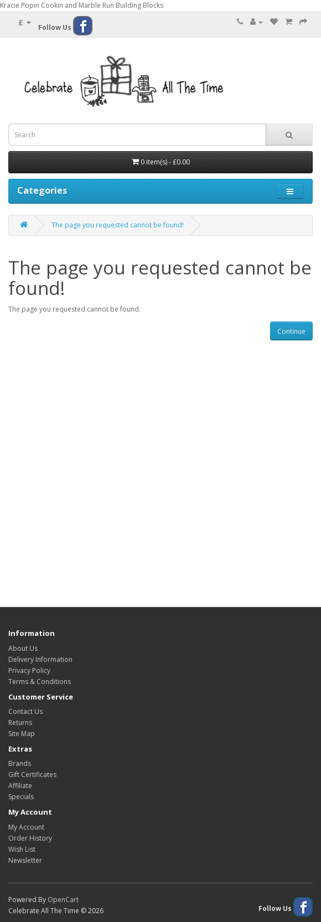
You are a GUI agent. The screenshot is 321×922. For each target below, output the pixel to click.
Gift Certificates (32, 774)
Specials (21, 796)
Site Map (21, 733)
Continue (291, 331)
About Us (23, 648)
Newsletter (25, 860)
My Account (26, 827)
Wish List (21, 849)
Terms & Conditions (39, 681)
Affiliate (20, 785)
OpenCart (63, 899)
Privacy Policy (29, 670)
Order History (30, 838)
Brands (19, 763)
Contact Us (25, 711)
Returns (20, 722)
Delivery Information (40, 659)
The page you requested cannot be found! (117, 225)
